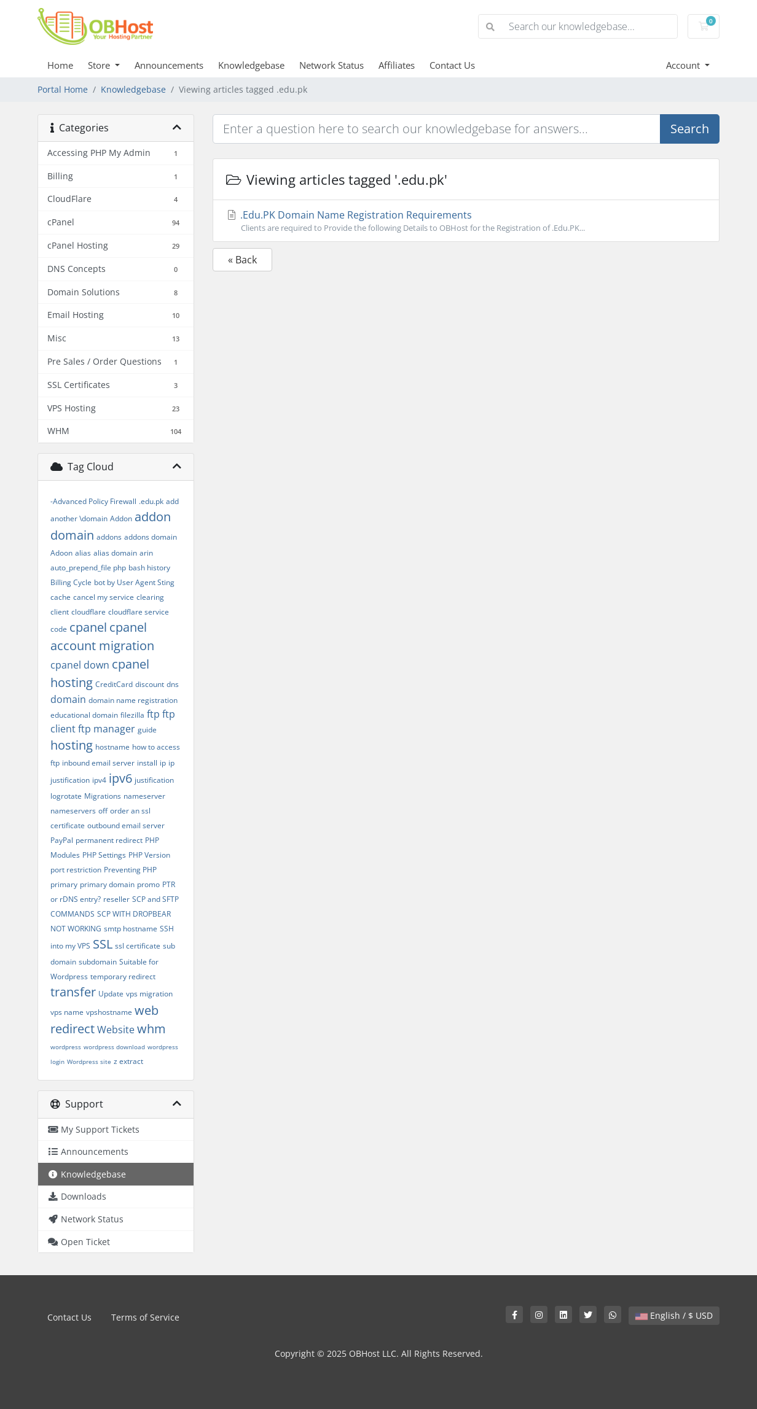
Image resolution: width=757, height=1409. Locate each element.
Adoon (61, 553)
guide (147, 729)
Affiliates (396, 65)
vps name (67, 1012)
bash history (149, 567)
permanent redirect (109, 840)
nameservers (73, 810)
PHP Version (149, 855)
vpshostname (109, 1012)
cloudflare (88, 612)
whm (151, 1028)
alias (83, 553)
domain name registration (133, 700)
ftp (153, 714)
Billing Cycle (71, 582)
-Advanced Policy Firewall (93, 501)
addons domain (150, 537)
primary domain (107, 884)
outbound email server (126, 825)
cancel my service (103, 597)
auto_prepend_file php (88, 567)
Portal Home (62, 89)
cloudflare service (138, 612)
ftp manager (106, 729)
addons (109, 537)
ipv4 (99, 780)
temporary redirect (122, 976)
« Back (242, 259)
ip (163, 763)
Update (111, 993)
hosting (71, 745)
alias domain (115, 553)
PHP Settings (104, 855)
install (147, 763)
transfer (73, 992)
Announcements (169, 65)
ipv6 (120, 778)
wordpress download (114, 1046)
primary (63, 884)
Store (100, 65)
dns (173, 684)
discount (149, 684)
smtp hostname (130, 928)
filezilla (132, 715)
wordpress (65, 1046)
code (58, 629)
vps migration (149, 993)
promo (148, 884)
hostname (112, 747)
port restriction (75, 869)
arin (146, 553)
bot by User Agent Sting (134, 582)
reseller (116, 899)
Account (684, 65)
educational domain (84, 715)
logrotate (66, 796)
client (59, 612)
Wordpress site (89, 1061)
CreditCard (114, 684)
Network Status (331, 65)
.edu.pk (151, 501)
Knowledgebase (251, 65)
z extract (128, 1061)
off (103, 810)
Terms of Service (145, 1317)
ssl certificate (137, 946)
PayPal (61, 840)
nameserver (144, 796)
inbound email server (98, 763)
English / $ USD (674, 1315)
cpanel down (79, 665)
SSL (102, 944)
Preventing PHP (130, 869)
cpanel (88, 627)
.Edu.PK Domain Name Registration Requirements (466, 221)
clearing (150, 597)
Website (116, 1029)
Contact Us (452, 65)
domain (68, 699)
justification (154, 780)
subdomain (98, 962)
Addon (121, 518)
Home (60, 65)
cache (60, 597)
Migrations (102, 796)
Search (689, 128)
